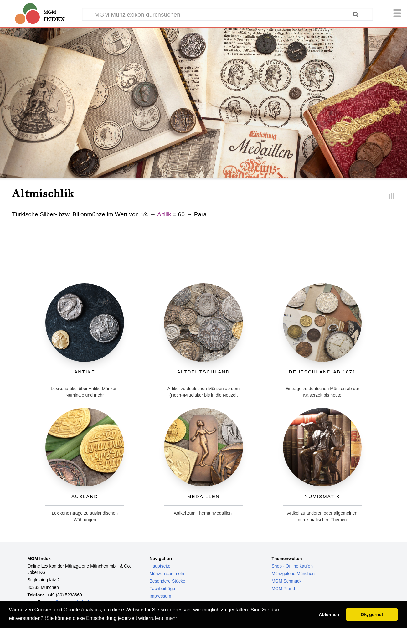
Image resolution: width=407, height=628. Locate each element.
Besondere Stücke (167, 581)
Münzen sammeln (166, 573)
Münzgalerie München (293, 573)
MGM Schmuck (286, 581)
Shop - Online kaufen (292, 566)
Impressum (160, 596)
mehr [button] (171, 618)
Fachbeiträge (162, 588)
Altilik (164, 214)
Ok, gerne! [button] (372, 614)
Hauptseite (159, 566)
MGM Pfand (283, 588)
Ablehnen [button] (329, 614)
